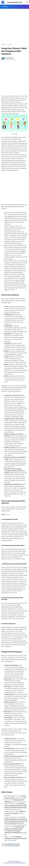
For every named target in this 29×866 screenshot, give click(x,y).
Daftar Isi (24, 862)
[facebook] (5, 845)
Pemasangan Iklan (17, 862)
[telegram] (14, 845)
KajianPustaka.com (14, 2)
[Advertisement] (14, 26)
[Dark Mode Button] (27, 2)
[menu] (2, 2)
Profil (4, 862)
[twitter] (8, 845)
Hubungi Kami (9, 862)
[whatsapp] (11, 845)
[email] (18, 845)
